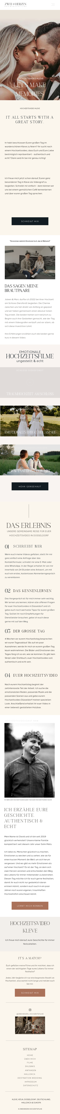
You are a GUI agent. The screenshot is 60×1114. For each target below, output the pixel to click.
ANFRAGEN (30, 1070)
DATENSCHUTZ (30, 1085)
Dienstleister (11, 617)
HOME (30, 1055)
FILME (30, 1062)
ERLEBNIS (30, 1066)
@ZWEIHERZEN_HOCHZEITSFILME (30, 1014)
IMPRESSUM (31, 1081)
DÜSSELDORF (30, 1099)
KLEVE (14, 1099)
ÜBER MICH (30, 1059)
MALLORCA (29, 1074)
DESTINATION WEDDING (30, 1078)
